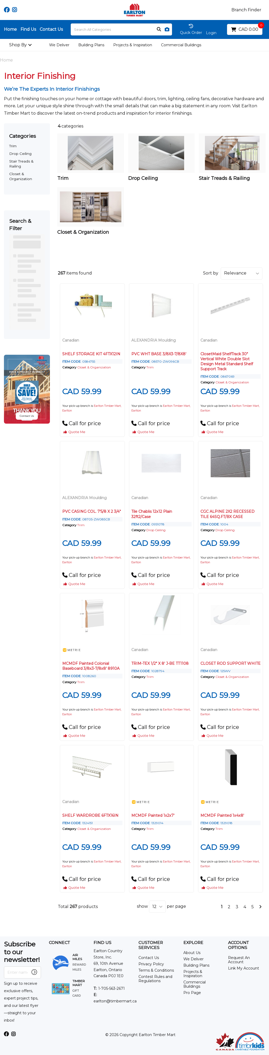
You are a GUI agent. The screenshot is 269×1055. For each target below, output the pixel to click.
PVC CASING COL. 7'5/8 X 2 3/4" (91, 511)
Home (10, 29)
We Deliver (59, 45)
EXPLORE (193, 942)
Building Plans (91, 45)
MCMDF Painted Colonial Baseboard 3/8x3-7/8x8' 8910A (91, 666)
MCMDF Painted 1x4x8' (222, 815)
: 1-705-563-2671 (109, 988)
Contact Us (51, 29)
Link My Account (243, 968)
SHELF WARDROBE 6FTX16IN (90, 815)
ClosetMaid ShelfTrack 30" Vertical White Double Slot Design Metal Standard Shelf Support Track (226, 362)
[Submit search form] (159, 29)
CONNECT (59, 942)
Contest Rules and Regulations (155, 978)
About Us (191, 952)
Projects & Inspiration (132, 45)
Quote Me (74, 432)
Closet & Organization (94, 367)
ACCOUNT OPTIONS (238, 945)
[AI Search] (167, 29)
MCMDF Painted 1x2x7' (152, 815)
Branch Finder (246, 10)
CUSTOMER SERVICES (150, 945)
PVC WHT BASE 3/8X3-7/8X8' (158, 354)
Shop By (18, 44)
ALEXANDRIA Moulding (153, 340)
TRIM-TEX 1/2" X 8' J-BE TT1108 (160, 663)
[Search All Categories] (121, 29)
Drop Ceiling (20, 153)
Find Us (28, 29)
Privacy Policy (151, 964)
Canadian (70, 340)
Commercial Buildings (181, 45)
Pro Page (192, 992)
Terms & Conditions (156, 970)
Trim (13, 146)
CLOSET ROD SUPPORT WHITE (230, 663)
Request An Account (239, 959)
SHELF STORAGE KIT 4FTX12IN (91, 354)
